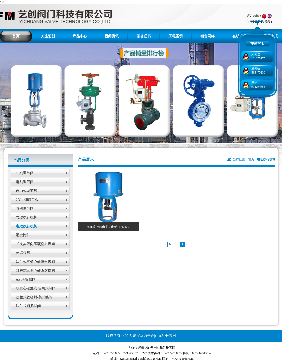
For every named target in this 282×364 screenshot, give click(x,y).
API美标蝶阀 (26, 279)
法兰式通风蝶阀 (28, 306)
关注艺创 (48, 36)
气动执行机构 (26, 217)
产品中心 (80, 36)
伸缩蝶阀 (23, 253)
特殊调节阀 (25, 208)
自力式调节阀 (26, 191)
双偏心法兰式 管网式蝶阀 (36, 288)
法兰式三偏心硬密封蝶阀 (35, 262)
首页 (16, 36)
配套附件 (23, 235)
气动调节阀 (25, 173)
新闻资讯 (112, 36)
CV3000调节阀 (27, 200)
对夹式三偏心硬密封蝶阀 (35, 270)
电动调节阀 (25, 182)
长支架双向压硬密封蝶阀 (35, 244)
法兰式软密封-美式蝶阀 (34, 297)
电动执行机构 (26, 226)
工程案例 (175, 36)
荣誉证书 (144, 36)
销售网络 (207, 36)
